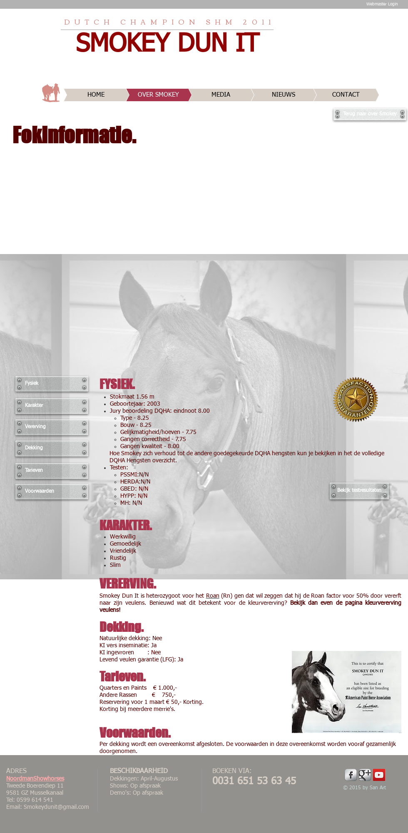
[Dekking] (51, 448)
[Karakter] (51, 406)
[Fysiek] (51, 384)
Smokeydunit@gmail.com (56, 807)
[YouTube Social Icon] (379, 775)
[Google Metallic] (365, 775)
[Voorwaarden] (51, 491)
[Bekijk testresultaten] (359, 491)
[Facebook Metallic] (351, 775)
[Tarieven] (51, 471)
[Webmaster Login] (382, 4)
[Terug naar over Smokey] (369, 114)
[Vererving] (51, 427)
